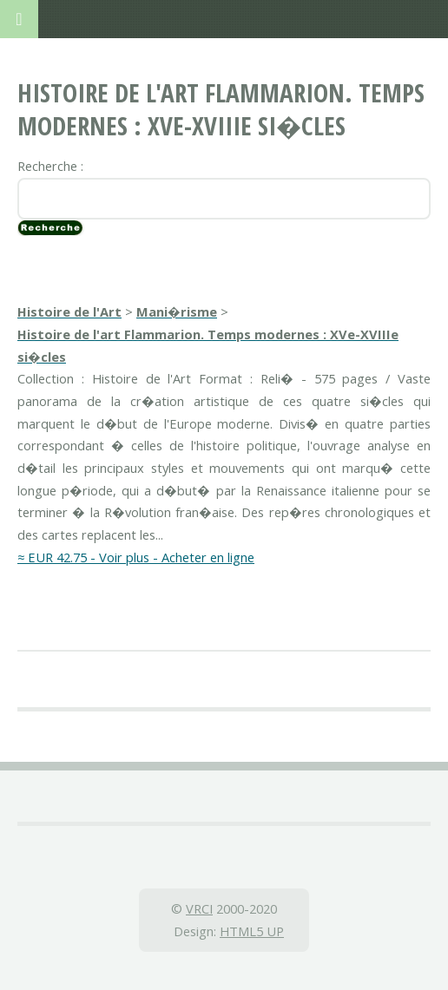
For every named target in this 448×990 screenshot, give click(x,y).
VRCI (199, 908)
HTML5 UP (252, 931)
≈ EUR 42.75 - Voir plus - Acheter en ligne (135, 557)
